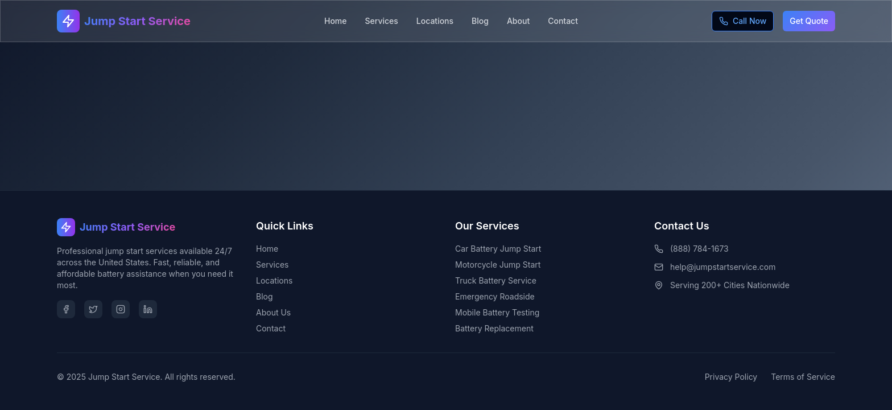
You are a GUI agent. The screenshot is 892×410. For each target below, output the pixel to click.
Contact (563, 21)
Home (335, 21)
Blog (480, 21)
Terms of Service (803, 377)
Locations (434, 21)
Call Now (742, 21)
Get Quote (809, 21)
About (518, 21)
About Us (273, 312)
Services (381, 21)
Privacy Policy (731, 377)
